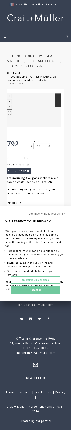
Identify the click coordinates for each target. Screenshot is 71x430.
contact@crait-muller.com (35, 305)
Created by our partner (35, 421)
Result (17, 73)
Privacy (59, 392)
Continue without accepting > (47, 213)
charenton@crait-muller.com (35, 353)
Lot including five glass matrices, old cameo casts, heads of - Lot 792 (32, 78)
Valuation (37, 4)
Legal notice (43, 392)
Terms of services (18, 392)
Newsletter (22, 4)
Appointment (54, 4)
